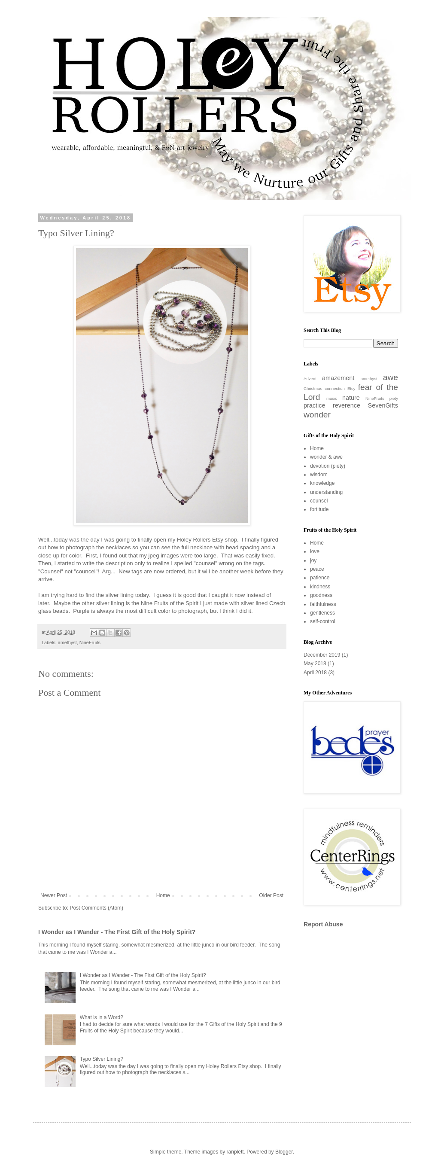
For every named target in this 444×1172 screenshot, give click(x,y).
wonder (317, 414)
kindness (320, 587)
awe (390, 377)
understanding (326, 492)
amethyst (67, 642)
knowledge (322, 483)
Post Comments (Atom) (96, 908)
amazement (338, 377)
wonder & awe (326, 457)
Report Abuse (323, 924)
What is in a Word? (101, 1017)
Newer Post (53, 895)
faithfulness (323, 604)
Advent (310, 378)
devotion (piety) (327, 466)
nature (351, 397)
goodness (321, 595)
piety (393, 398)
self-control (322, 621)
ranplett (235, 1152)
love (314, 551)
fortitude (319, 509)
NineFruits (89, 642)
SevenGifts (383, 405)
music (331, 398)
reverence (346, 405)
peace (317, 569)
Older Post (271, 895)
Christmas (313, 388)
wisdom (319, 475)
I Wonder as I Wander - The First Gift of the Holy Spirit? (116, 931)
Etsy (351, 388)
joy (313, 560)
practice (314, 405)
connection (334, 388)
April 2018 (315, 673)
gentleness (322, 613)
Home (163, 895)
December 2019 (322, 655)
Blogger (284, 1152)
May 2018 (315, 664)
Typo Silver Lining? (101, 1059)
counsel (319, 501)
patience (319, 578)
